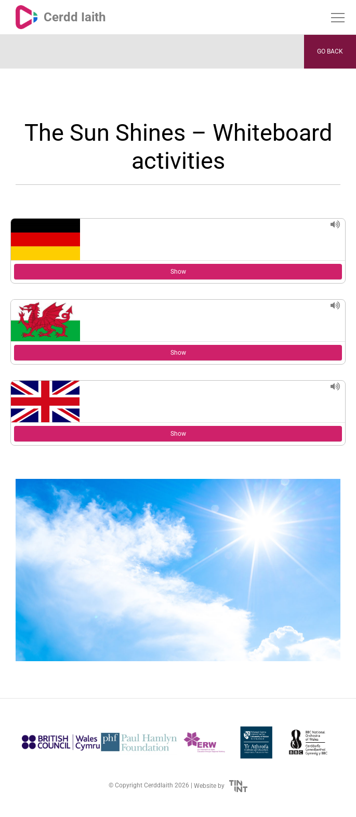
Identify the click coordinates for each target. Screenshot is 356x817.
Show (178, 271)
